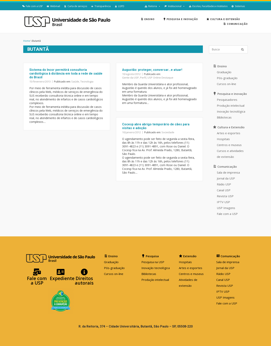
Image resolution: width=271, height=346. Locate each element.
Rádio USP (224, 184)
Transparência (103, 6)
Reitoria (152, 6)
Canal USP (223, 190)
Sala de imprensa (228, 172)
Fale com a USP (34, 6)
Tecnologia (86, 81)
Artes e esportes (228, 133)
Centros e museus (229, 145)
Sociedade (167, 132)
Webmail (55, 6)
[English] (249, 6)
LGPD (121, 6)
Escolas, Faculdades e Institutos (209, 6)
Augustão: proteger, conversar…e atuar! (152, 70)
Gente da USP (130, 77)
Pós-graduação (227, 78)
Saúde (75, 81)
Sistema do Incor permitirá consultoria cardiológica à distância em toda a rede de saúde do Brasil (65, 73)
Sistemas (240, 6)
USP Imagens (226, 208)
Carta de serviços (77, 6)
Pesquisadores (227, 100)
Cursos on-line (226, 84)
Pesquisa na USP (152, 262)
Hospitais (223, 139)
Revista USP (225, 196)
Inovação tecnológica (231, 111)
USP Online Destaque (160, 77)
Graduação (224, 72)
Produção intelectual (230, 105)
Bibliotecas (224, 117)
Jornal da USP (226, 178)
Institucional (174, 6)
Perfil (143, 77)
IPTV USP (223, 202)
